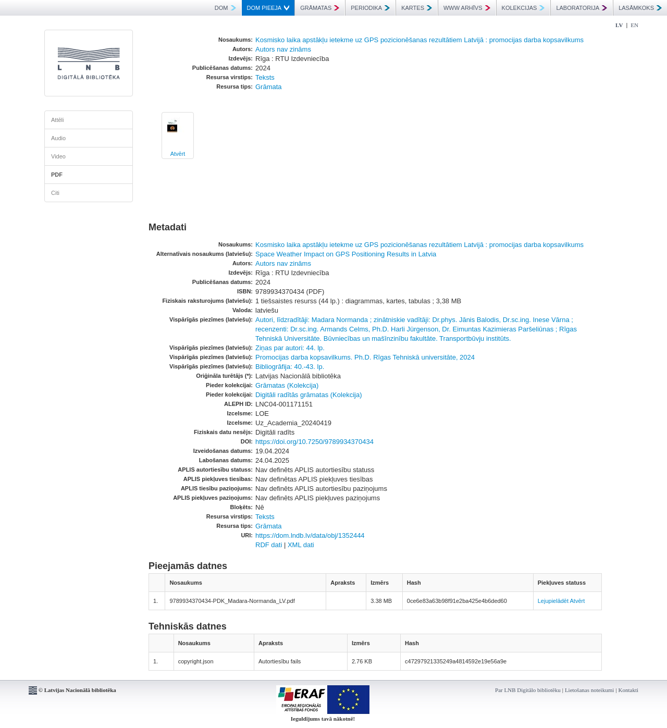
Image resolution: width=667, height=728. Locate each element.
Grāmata (268, 87)
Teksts (265, 77)
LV (619, 25)
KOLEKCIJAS (523, 8)
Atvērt (178, 154)
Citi (55, 193)
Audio (58, 138)
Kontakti (629, 690)
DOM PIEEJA (268, 8)
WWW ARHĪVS (466, 8)
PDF (57, 174)
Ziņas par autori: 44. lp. (290, 348)
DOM (225, 8)
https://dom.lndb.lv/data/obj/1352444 (310, 535)
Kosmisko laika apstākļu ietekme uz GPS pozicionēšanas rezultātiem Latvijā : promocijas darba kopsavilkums (419, 40)
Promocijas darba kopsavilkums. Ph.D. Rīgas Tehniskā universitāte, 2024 (365, 357)
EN (634, 25)
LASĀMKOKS (640, 8)
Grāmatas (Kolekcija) (286, 385)
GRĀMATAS (319, 8)
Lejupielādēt (553, 601)
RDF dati (268, 545)
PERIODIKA (370, 8)
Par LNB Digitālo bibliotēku (528, 690)
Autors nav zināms (283, 49)
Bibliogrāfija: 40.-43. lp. (289, 367)
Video (58, 156)
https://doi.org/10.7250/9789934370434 (314, 442)
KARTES (416, 8)
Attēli (57, 120)
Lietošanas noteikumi (589, 690)
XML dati (301, 545)
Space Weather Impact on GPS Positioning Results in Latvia (345, 254)
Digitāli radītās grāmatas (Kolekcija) (308, 395)
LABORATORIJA (581, 8)
